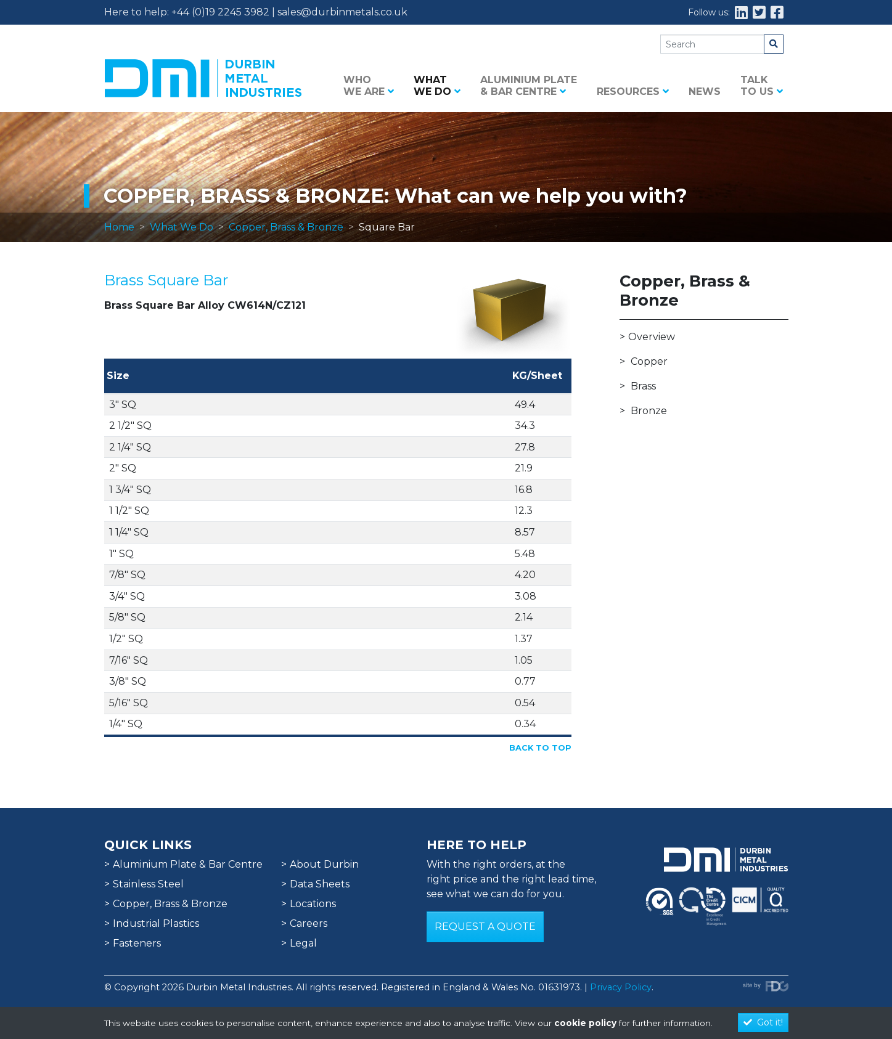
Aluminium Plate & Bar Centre (528, 85)
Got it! (763, 1022)
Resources (633, 91)
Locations (313, 904)
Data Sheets (320, 884)
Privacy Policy (621, 987)
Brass (643, 386)
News (705, 91)
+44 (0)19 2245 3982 (220, 12)
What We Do (181, 227)
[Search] (712, 44)
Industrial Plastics (156, 923)
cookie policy (585, 1023)
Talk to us (761, 85)
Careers (308, 923)
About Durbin (324, 864)
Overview (651, 337)
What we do (437, 85)
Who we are (368, 85)
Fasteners (137, 943)
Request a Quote (485, 926)
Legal (303, 943)
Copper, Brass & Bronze (286, 227)
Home (119, 227)
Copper (649, 361)
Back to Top (540, 747)
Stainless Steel (148, 884)
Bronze (649, 411)
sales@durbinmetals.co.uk (342, 12)
